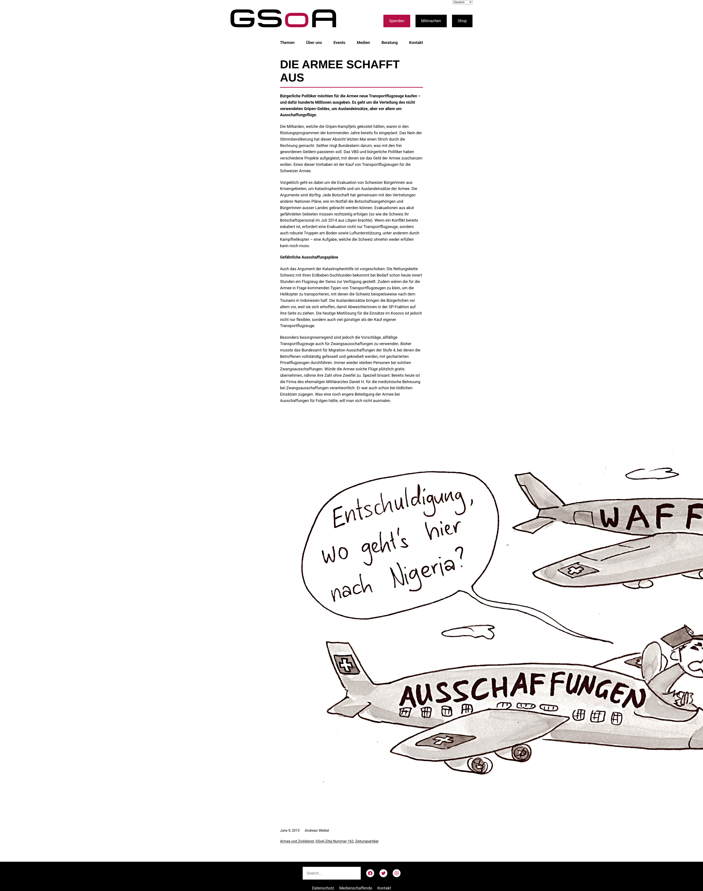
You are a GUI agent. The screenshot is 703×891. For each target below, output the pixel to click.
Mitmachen (431, 20)
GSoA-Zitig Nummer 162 (334, 841)
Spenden (397, 20)
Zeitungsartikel (367, 841)
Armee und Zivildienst (297, 841)
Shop (462, 20)
